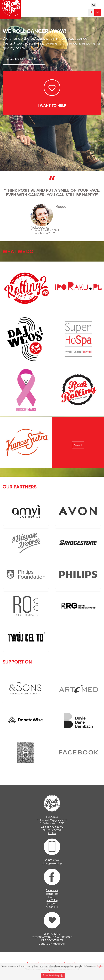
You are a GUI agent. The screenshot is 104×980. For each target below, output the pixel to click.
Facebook (52, 890)
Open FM (52, 906)
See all (78, 445)
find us (52, 833)
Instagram (52, 893)
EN (97, 12)
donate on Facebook (52, 943)
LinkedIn (52, 903)
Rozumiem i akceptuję (53, 975)
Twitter (52, 897)
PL (91, 12)
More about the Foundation (23, 59)
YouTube (52, 900)
